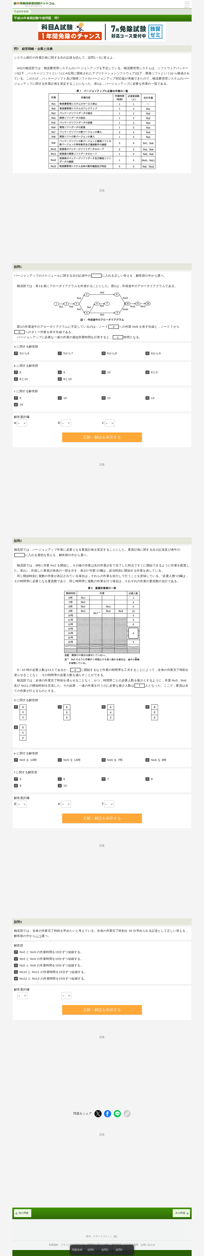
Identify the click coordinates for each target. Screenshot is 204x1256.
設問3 (119, 1249)
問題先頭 (77, 1249)
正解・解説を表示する (102, 437)
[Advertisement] (102, 220)
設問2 (105, 1249)
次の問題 (180, 1213)
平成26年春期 (21, 11)
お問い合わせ (148, 1244)
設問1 (91, 1249)
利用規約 (54, 1244)
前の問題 (24, 1213)
